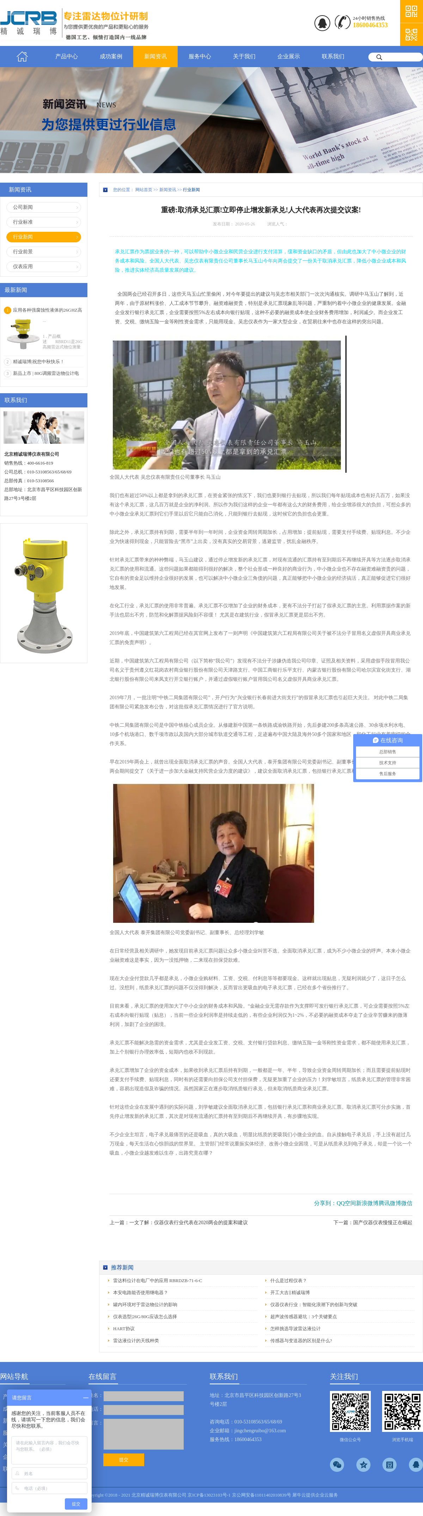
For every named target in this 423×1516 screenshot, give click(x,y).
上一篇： (179, 1222)
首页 (22, 56)
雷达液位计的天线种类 (136, 1340)
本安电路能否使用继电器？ (140, 1292)
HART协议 (124, 1328)
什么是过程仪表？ (288, 1280)
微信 (406, 1203)
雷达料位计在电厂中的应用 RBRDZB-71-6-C (157, 1280)
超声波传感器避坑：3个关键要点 (303, 1316)
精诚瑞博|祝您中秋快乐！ (39, 361)
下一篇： (372, 1222)
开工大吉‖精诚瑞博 (290, 1292)
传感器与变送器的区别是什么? (301, 1340)
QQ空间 (346, 1203)
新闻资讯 (167, 189)
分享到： (325, 1203)
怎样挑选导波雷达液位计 (295, 1328)
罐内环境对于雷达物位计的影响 (145, 1304)
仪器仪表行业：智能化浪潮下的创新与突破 (313, 1304)
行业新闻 (191, 189)
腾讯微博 (390, 1203)
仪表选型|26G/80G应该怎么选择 (145, 1316)
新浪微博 (367, 1203)
